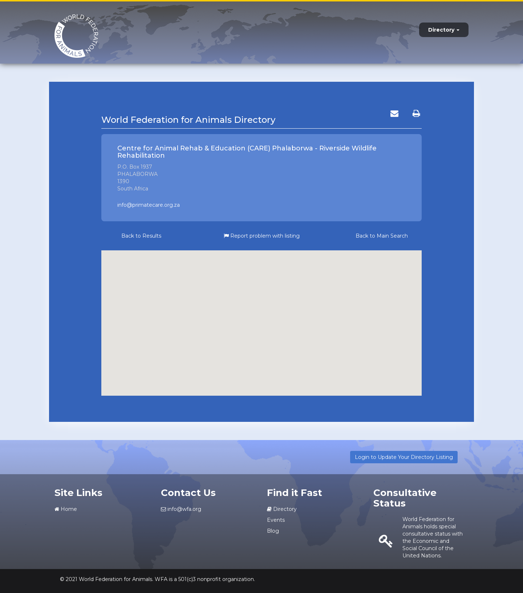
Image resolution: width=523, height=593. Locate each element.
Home (65, 509)
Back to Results (141, 236)
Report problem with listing (262, 236)
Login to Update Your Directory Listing (404, 457)
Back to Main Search (382, 236)
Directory (443, 30)
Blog (273, 531)
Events (276, 520)
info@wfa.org (181, 509)
